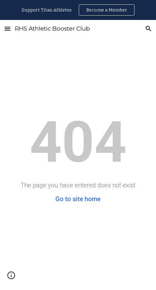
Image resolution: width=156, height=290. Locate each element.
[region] (78, 10)
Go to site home (78, 199)
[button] (7, 28)
